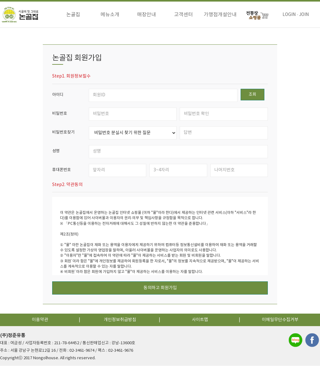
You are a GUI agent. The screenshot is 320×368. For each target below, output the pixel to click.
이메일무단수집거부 (280, 322)
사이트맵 (200, 322)
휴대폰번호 (61, 172)
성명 (56, 153)
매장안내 (146, 15)
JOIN (304, 14)
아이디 (57, 97)
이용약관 (40, 322)
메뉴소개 (110, 15)
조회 (252, 96)
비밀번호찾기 (63, 134)
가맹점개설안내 (220, 15)
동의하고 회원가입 (160, 290)
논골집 (73, 15)
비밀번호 (59, 115)
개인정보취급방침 (120, 322)
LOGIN (289, 14)
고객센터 (183, 15)
